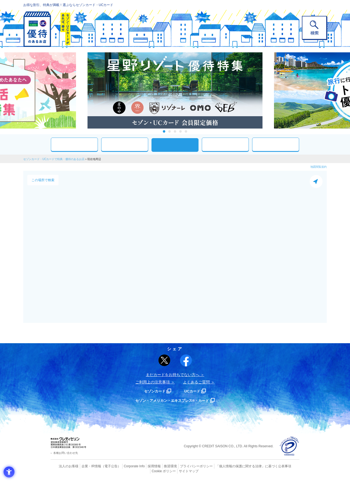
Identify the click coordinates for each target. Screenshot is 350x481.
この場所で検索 (42, 180)
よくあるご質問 (196, 382)
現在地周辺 (175, 145)
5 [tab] (186, 131)
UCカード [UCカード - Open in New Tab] (194, 391)
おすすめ (74, 144)
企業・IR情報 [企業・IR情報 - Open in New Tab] (85, 466)
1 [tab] (164, 131)
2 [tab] (169, 131)
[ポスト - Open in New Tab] (164, 360)
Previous (82, 90)
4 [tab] (180, 131)
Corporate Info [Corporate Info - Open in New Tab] (124, 466)
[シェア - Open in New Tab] (186, 360)
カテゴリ (124, 144)
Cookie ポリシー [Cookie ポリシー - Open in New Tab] (284, 466)
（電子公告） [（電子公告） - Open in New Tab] (103, 466)
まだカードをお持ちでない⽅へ (172, 374)
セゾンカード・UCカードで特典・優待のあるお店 (53, 159)
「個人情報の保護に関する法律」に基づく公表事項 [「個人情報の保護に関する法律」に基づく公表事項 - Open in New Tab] (235, 466)
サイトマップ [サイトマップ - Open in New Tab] (175, 470)
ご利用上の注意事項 (152, 382)
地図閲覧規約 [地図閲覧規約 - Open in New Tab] (318, 166)
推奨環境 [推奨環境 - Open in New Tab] (159, 466)
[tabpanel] (175, 90)
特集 (275, 144)
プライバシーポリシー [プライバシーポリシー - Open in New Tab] (183, 466)
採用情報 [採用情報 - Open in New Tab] (144, 466)
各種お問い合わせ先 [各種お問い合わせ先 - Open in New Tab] (65, 452)
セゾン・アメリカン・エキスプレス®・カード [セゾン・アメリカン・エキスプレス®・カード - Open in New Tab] (172, 400)
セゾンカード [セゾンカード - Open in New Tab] (153, 391)
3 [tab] (175, 131)
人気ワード (225, 144)
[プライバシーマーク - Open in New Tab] (289, 446)
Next (268, 90)
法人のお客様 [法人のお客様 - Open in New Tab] (64, 466)
